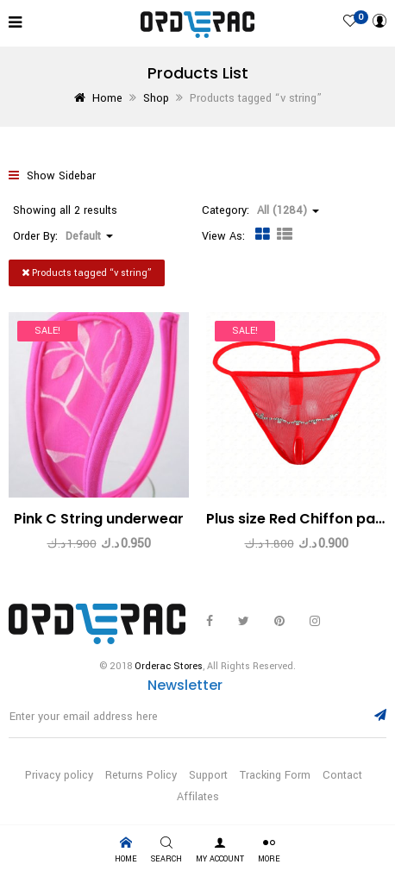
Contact (342, 775)
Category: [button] (260, 210)
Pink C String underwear (99, 519)
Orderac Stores (169, 666)
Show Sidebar (52, 176)
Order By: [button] (63, 236)
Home (107, 98)
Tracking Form (275, 775)
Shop (156, 98)
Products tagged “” (87, 272)
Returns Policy (141, 775)
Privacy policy (59, 775)
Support (208, 775)
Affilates (198, 797)
